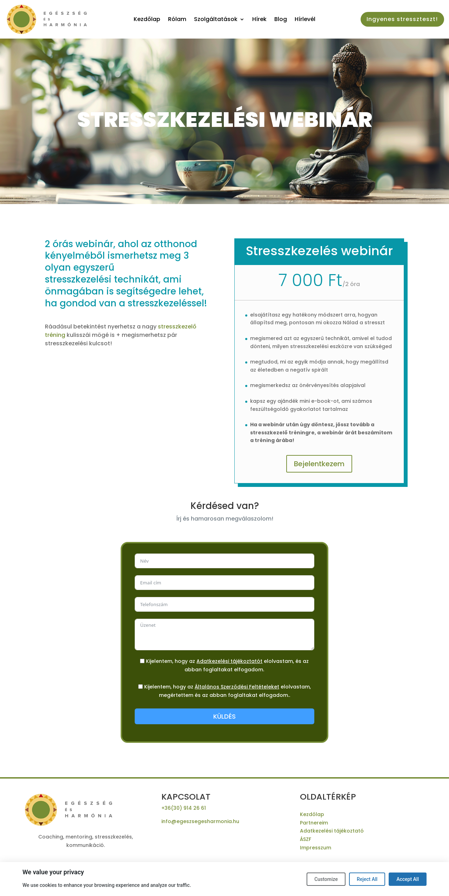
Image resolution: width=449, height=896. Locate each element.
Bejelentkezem (319, 464)
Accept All (407, 879)
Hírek (259, 20)
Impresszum (315, 847)
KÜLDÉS (224, 716)
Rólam (177, 20)
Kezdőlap (147, 20)
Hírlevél (305, 20)
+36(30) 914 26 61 (183, 808)
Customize (326, 879)
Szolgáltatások (215, 20)
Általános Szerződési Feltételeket (237, 686)
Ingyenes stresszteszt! (402, 19)
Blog (280, 20)
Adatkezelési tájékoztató (332, 830)
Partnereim (314, 822)
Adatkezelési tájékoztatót (229, 661)
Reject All (367, 879)
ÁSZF (305, 839)
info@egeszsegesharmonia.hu (200, 821)
